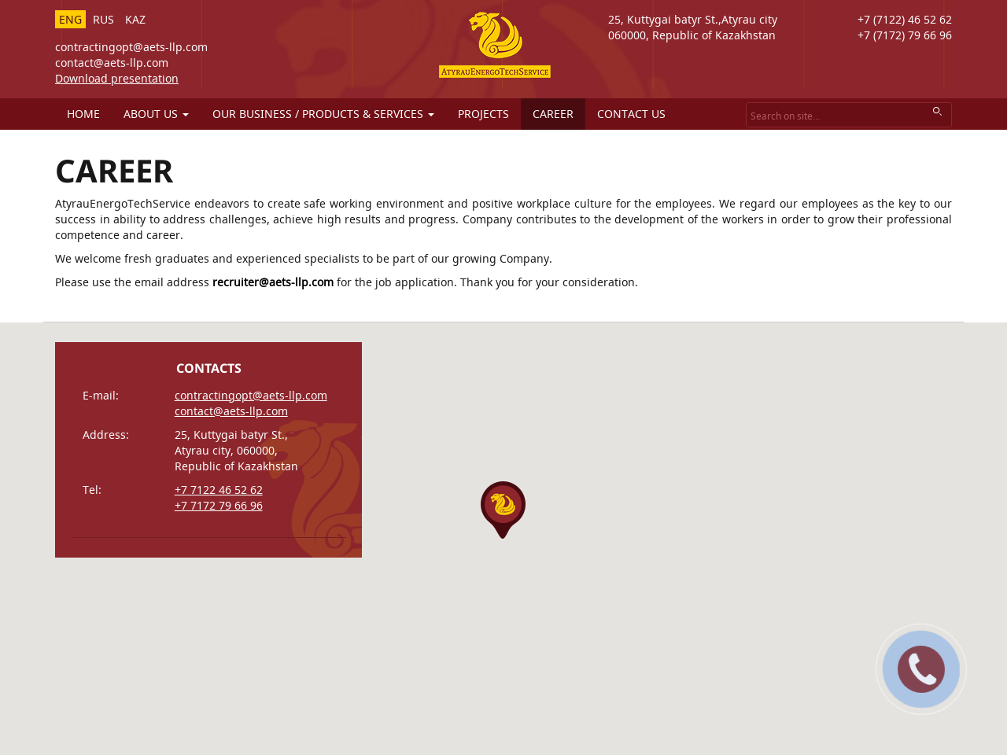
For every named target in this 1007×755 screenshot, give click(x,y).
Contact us (631, 113)
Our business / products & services (323, 113)
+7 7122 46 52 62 (219, 489)
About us (156, 113)
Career (553, 113)
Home (83, 113)
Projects (483, 113)
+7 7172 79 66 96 (219, 505)
